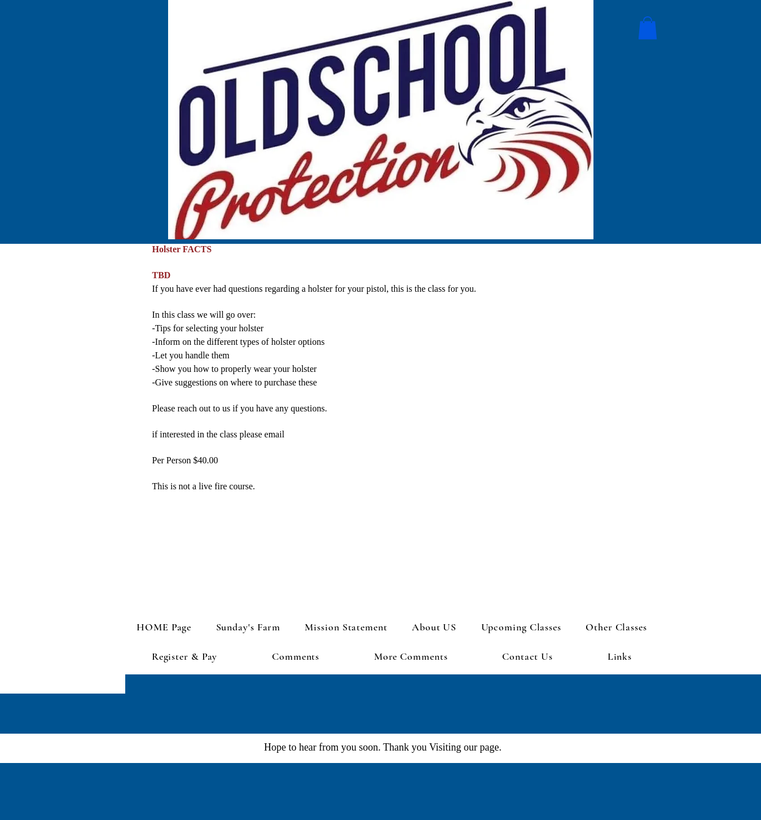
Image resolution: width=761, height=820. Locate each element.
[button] (647, 28)
